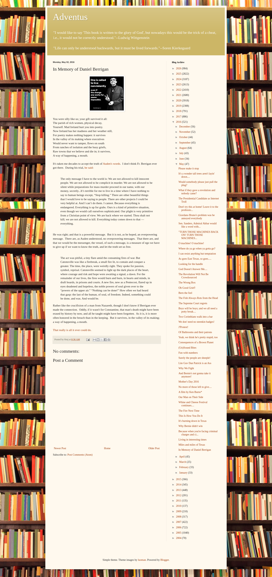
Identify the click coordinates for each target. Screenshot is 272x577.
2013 (179, 490)
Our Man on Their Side (190, 397)
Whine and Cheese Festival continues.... (192, 404)
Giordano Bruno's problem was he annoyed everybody (196, 217)
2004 (179, 538)
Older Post (154, 448)
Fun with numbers (188, 352)
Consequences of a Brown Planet (195, 342)
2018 (179, 111)
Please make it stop (188, 168)
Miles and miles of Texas (191, 444)
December (185, 126)
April (182, 456)
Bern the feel (185, 293)
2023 (179, 84)
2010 (179, 505)
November (185, 131)
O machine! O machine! (191, 243)
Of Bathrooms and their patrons (195, 332)
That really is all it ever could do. (72, 330)
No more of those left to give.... (195, 387)
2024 (179, 79)
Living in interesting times (192, 439)
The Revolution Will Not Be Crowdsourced (193, 276)
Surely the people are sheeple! (194, 357)
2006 (179, 527)
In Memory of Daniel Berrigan (194, 449)
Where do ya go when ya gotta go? (196, 248)
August (183, 148)
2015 (179, 479)
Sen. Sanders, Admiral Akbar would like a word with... (197, 225)
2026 (179, 68)
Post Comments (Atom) (80, 454)
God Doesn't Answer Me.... (192, 269)
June (182, 158)
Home (107, 448)
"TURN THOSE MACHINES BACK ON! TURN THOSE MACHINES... (198, 235)
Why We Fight (186, 368)
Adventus (70, 17)
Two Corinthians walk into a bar (195, 316)
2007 (179, 522)
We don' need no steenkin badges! (196, 321)
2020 (179, 100)
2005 (179, 532)
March (183, 462)
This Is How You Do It (190, 415)
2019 (179, 105)
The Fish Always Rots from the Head (198, 298)
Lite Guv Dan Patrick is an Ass (194, 363)
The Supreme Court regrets (192, 303)
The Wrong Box (187, 282)
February (184, 467)
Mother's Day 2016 (188, 381)
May (182, 164)
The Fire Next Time (188, 410)
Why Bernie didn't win (190, 426)
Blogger (164, 559)
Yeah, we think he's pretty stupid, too (198, 337)
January (183, 472)
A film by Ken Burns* (190, 392)
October (183, 137)
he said (89, 167)
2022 (179, 89)
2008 (179, 516)
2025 (179, 73)
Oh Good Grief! (186, 287)
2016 (179, 121)
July (181, 153)
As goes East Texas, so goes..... (194, 258)
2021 (179, 95)
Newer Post (60, 448)
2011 (179, 500)
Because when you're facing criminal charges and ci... (198, 433)
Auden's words (111, 163)
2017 (179, 116)
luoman (142, 559)
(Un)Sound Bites (187, 347)
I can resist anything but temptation (197, 253)
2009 (179, 511)
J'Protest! (183, 327)
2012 (179, 495)
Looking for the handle (190, 264)
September (185, 142)
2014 (179, 484)
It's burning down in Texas (192, 421)
